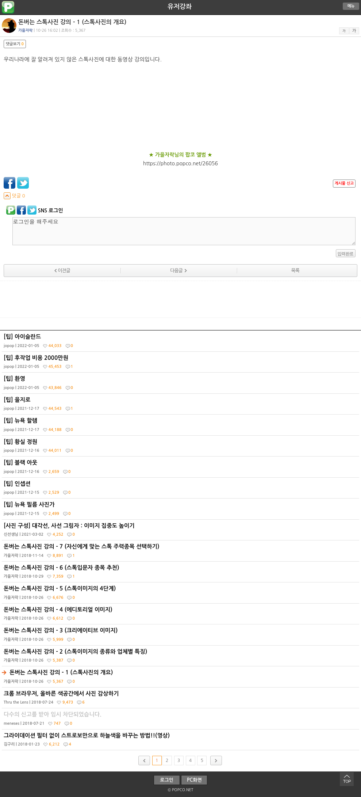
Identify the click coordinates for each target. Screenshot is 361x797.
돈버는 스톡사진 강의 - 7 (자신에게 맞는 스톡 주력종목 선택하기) (181, 552)
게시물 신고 (344, 183)
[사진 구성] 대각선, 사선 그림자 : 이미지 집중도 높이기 (181, 531)
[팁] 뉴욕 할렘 (181, 426)
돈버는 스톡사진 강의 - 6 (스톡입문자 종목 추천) (181, 573)
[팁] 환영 (181, 384)
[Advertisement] (181, 299)
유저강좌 (180, 6)
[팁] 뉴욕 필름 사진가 (181, 510)
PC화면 (194, 780)
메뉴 (351, 6)
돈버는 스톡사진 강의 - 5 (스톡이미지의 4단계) (181, 594)
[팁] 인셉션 (181, 489)
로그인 (166, 780)
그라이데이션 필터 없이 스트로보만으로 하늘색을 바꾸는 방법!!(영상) (181, 741)
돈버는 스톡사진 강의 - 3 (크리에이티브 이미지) (181, 636)
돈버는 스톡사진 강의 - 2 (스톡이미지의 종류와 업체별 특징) (181, 657)
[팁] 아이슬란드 (181, 342)
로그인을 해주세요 (184, 231)
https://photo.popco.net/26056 (180, 163)
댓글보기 (15, 44)
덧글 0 (14, 195)
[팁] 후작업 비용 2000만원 (181, 364)
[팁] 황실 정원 (181, 448)
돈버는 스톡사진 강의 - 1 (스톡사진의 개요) (181, 678)
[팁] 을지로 (181, 406)
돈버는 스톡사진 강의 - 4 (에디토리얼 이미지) (181, 615)
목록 (295, 270)
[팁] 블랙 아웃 (181, 468)
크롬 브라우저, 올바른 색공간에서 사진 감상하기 (181, 699)
